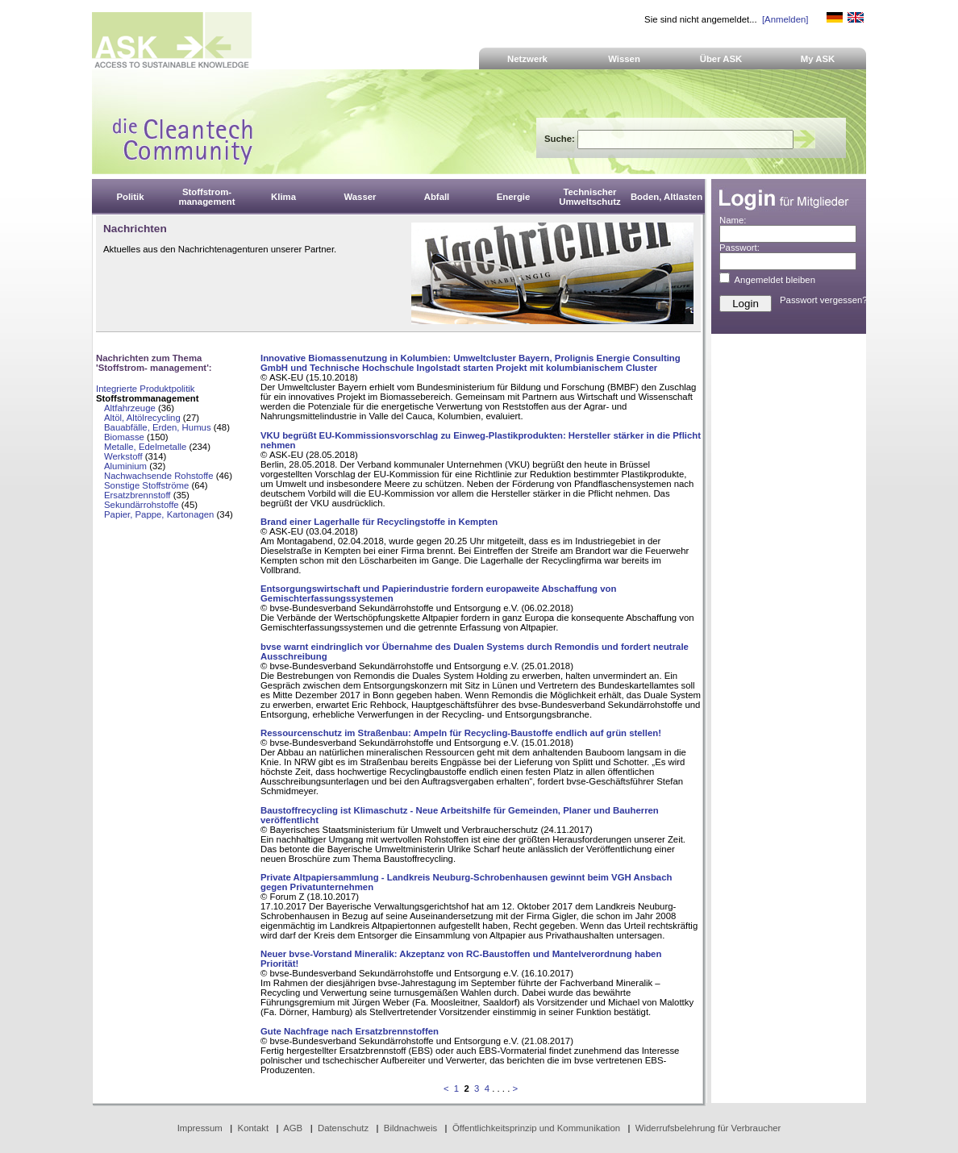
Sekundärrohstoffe (142, 505)
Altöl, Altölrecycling (142, 417)
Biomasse (124, 437)
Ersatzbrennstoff (137, 495)
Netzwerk (527, 59)
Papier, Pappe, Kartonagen (159, 514)
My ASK (818, 59)
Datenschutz (343, 1128)
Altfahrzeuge (130, 408)
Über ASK (721, 59)
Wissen (624, 59)
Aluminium (125, 466)
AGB (292, 1128)
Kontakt (253, 1128)
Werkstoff (123, 456)
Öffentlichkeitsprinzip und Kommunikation (536, 1128)
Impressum (200, 1128)
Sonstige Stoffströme (146, 485)
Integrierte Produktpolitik (145, 388)
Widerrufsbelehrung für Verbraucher (708, 1128)
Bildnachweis (410, 1128)
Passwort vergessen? (824, 300)
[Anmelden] (785, 19)
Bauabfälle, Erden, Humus (157, 427)
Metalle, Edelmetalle (145, 447)
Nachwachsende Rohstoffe (159, 476)
